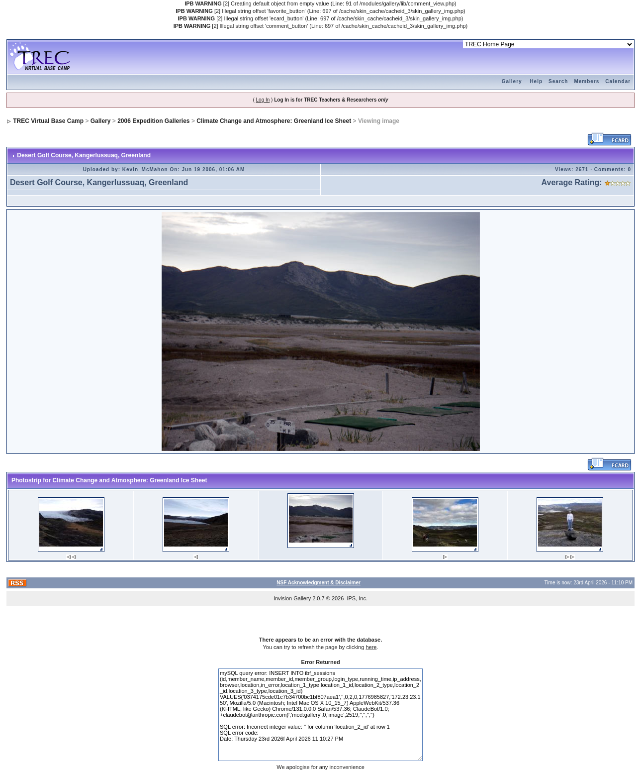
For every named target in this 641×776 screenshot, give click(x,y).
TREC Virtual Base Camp (48, 120)
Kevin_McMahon (145, 169)
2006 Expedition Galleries (153, 120)
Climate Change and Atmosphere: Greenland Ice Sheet (273, 120)
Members (586, 81)
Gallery (512, 81)
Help (536, 81)
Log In (263, 100)
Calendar (618, 81)
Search (558, 81)
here (371, 647)
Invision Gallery (292, 598)
